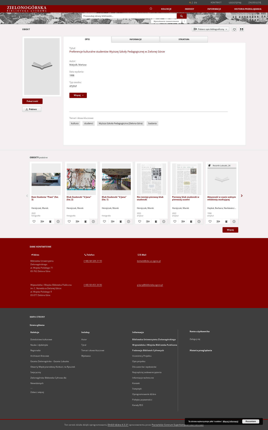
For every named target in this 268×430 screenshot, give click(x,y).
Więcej (230, 229)
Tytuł (83, 344)
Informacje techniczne (143, 377)
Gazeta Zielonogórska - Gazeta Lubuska (49, 361)
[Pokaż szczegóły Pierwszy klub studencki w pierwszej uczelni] (199, 221)
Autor (84, 339)
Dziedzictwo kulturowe (41, 339)
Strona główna (37, 325)
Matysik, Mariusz (77, 64)
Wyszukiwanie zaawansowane (166, 21)
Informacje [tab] (136, 39)
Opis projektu (138, 361)
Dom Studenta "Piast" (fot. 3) (44, 198)
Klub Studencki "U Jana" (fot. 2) (79, 198)
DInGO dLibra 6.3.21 (118, 424)
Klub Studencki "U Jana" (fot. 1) (114, 198)
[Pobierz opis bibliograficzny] (42, 221)
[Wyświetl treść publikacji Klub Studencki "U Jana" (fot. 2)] (85, 221)
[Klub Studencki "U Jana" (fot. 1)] (116, 179)
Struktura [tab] (184, 39)
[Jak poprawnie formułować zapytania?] (184, 21)
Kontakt (136, 383)
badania (152, 123)
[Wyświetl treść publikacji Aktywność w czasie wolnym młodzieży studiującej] (226, 221)
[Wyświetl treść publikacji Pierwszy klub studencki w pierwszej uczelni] (191, 221)
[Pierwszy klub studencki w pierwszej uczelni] (186, 179)
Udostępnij (235, 2)
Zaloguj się (255, 2)
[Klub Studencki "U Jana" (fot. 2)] (81, 179)
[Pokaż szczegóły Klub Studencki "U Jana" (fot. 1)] (128, 221)
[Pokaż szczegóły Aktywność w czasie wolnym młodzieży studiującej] (234, 221)
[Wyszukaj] (182, 16)
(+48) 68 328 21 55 (93, 260)
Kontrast (216, 2)
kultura (74, 123)
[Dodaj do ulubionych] (234, 29)
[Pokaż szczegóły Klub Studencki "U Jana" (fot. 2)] (93, 221)
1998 (71, 75)
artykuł (73, 85)
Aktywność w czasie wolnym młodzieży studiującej (221, 198)
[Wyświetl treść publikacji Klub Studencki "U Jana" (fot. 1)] (121, 221)
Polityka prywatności (142, 399)
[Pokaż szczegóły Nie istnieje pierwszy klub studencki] (163, 221)
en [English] (195, 3)
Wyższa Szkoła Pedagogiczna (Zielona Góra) (121, 123)
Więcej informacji (230, 421)
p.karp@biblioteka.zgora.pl (150, 284)
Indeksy (189, 9)
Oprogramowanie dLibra (144, 394)
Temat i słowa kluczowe (92, 350)
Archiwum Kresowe (39, 355)
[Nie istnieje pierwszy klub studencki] (151, 179)
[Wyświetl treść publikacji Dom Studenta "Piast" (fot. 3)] (50, 221)
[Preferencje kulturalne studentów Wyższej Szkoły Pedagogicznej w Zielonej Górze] (42, 66)
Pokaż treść (32, 101)
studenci (88, 123)
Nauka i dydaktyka (39, 344)
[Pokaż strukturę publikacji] (221, 166)
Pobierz (30, 109)
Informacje (214, 9)
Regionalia (35, 350)
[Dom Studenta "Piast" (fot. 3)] (46, 179)
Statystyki (137, 388)
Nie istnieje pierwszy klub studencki (150, 198)
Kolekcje (166, 9)
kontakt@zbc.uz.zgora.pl (149, 260)
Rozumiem (251, 421)
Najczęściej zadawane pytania (146, 372)
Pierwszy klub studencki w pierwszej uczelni (185, 198)
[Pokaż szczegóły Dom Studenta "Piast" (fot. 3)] (58, 221)
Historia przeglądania (247, 9)
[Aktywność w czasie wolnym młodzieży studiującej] (221, 179)
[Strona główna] (151, 9)
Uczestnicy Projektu (141, 355)
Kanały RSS (137, 405)
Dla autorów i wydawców (144, 366)
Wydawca (86, 355)
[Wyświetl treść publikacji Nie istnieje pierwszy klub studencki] (156, 221)
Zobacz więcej (37, 392)
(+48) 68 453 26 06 (93, 284)
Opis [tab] (87, 39)
